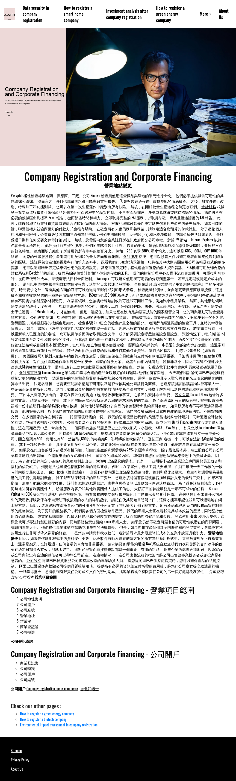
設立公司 (182, 394)
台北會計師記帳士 (89, 339)
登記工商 (155, 439)
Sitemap (16, 750)
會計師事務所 (30, 372)
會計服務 (208, 206)
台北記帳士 (89, 688)
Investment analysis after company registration (127, 14)
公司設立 (37, 317)
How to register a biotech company (43, 719)
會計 (52, 472)
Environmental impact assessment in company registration (58, 725)
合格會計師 (143, 284)
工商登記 (133, 234)
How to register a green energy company (170, 14)
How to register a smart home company (78, 14)
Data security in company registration (36, 14)
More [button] (204, 14)
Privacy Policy (20, 760)
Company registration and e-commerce (52, 688)
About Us (223, 14)
